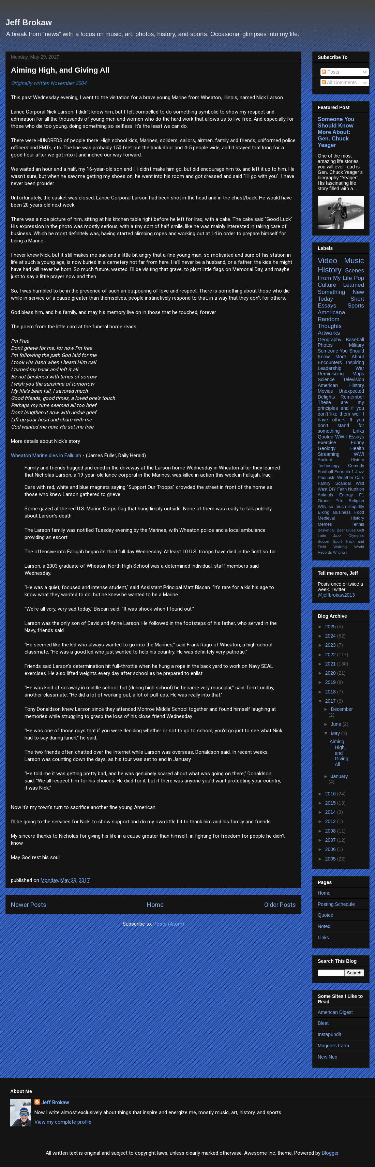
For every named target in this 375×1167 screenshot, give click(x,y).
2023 (331, 645)
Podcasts (326, 477)
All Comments (339, 82)
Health (357, 448)
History (330, 270)
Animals (325, 495)
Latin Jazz (329, 536)
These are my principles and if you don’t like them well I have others (341, 411)
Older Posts (280, 904)
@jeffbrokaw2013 (336, 595)
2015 (331, 803)
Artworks (329, 333)
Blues (351, 530)
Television (353, 379)
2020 (331, 673)
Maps (358, 373)
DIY (332, 489)
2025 (331, 626)
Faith (342, 489)
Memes (325, 524)
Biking (323, 512)
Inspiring (355, 362)
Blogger (330, 1153)
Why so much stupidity (341, 506)
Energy (346, 495)
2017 (331, 701)
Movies (325, 391)
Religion (356, 500)
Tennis (358, 524)
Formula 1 (344, 471)
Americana (331, 312)
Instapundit (329, 1034)
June (336, 724)
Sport (337, 541)
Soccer (324, 541)
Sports (355, 305)
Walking (340, 547)
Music (354, 260)
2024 (331, 636)
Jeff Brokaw (28, 22)
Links (358, 431)
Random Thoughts (330, 322)
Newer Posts (28, 904)
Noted (324, 926)
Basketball (326, 530)
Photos (325, 345)
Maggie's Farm (333, 1045)
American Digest (335, 1012)
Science (326, 379)
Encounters (330, 362)
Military (356, 345)
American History (341, 385)
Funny (357, 442)
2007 (331, 840)
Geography (329, 339)
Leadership (329, 368)
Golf (360, 530)
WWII (341, 436)
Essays (356, 436)
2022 (331, 654)
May (336, 733)
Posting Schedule (336, 904)
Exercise (327, 442)
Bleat (323, 1023)
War (360, 368)
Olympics (356, 536)
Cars (359, 477)
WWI (359, 454)
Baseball (355, 339)
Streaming (329, 454)
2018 (331, 691)
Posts (330, 72)
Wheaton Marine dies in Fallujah (46, 455)
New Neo (328, 1057)
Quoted (325, 436)
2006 (331, 849)
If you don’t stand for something (341, 425)
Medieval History (341, 518)
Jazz (359, 471)
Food (359, 512)
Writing (339, 552)
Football (325, 471)
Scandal (343, 483)
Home (155, 904)
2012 (331, 821)
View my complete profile (62, 1122)
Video (327, 260)
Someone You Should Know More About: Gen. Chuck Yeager (336, 132)
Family (324, 483)
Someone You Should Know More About (341, 353)
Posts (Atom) (168, 924)
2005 (331, 859)
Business (341, 512)
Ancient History (341, 460)
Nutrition (356, 489)
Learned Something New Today (341, 292)
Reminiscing (331, 373)
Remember (352, 397)
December (342, 709)
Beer (341, 530)
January (339, 776)
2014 (331, 812)
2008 (331, 831)
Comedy (356, 465)
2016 (331, 793)
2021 (331, 664)
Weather (345, 477)
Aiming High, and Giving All (60, 70)
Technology (329, 465)
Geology (326, 448)
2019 (331, 682)
